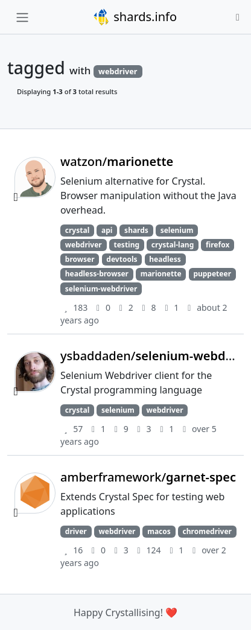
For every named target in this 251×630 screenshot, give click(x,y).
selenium (177, 230)
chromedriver (207, 531)
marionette (161, 274)
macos (159, 531)
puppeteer (212, 274)
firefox (217, 245)
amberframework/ (148, 477)
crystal (77, 230)
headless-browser (97, 274)
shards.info (134, 17)
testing (127, 245)
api (106, 230)
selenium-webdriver (101, 289)
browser (80, 259)
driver (76, 531)
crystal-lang (172, 245)
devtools (121, 259)
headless (165, 259)
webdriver (83, 245)
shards (136, 230)
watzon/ (116, 161)
